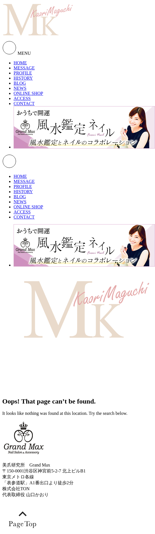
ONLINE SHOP (28, 93)
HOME (20, 62)
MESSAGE (24, 68)
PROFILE (23, 73)
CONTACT (24, 103)
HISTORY (23, 78)
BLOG (20, 83)
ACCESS (22, 98)
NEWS (20, 88)
